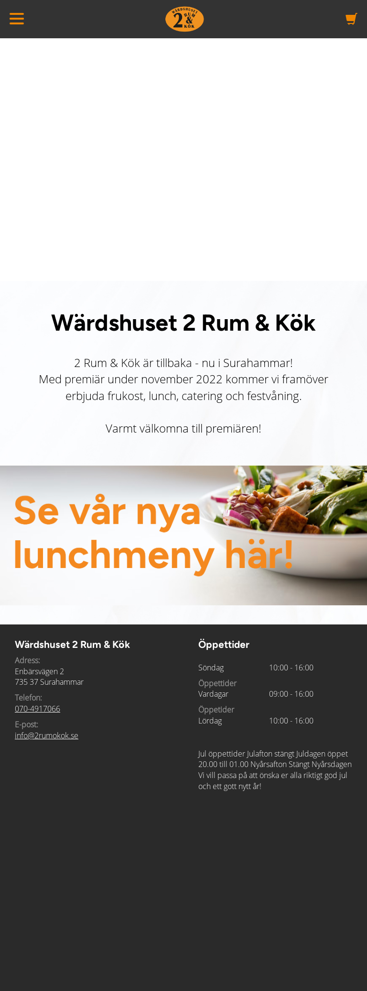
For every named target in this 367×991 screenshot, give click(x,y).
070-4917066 (37, 708)
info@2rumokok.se (46, 735)
